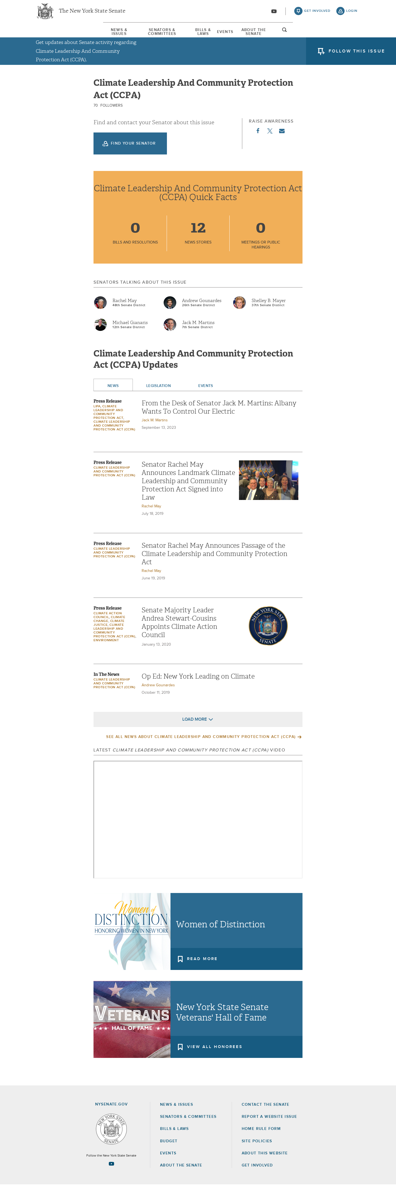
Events (249, 35)
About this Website (265, 1169)
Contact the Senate (266, 1120)
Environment (106, 656)
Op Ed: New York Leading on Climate (198, 692)
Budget (168, 1156)
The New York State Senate (92, 13)
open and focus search (352, 36)
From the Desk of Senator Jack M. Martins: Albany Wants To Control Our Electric (219, 423)
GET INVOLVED (257, 1181)
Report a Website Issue (269, 1132)
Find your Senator (133, 159)
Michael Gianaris (130, 338)
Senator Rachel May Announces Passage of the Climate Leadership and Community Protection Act (214, 569)
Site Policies (257, 1156)
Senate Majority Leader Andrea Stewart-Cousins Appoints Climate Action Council (179, 638)
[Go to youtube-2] (274, 14)
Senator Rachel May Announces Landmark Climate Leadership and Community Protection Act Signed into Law (188, 496)
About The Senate (307, 35)
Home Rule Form (261, 1144)
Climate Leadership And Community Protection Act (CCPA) (114, 441)
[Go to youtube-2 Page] (111, 1179)
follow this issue (357, 56)
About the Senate (181, 1181)
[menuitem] (52, 35)
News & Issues (52, 35)
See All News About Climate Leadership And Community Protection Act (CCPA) (201, 752)
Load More (194, 735)
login (352, 13)
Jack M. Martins (198, 338)
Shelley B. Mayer (269, 316)
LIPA (97, 422)
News (113, 401)
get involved (317, 13)
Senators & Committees (126, 35)
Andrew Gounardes (201, 316)
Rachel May (124, 316)
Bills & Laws (197, 35)
